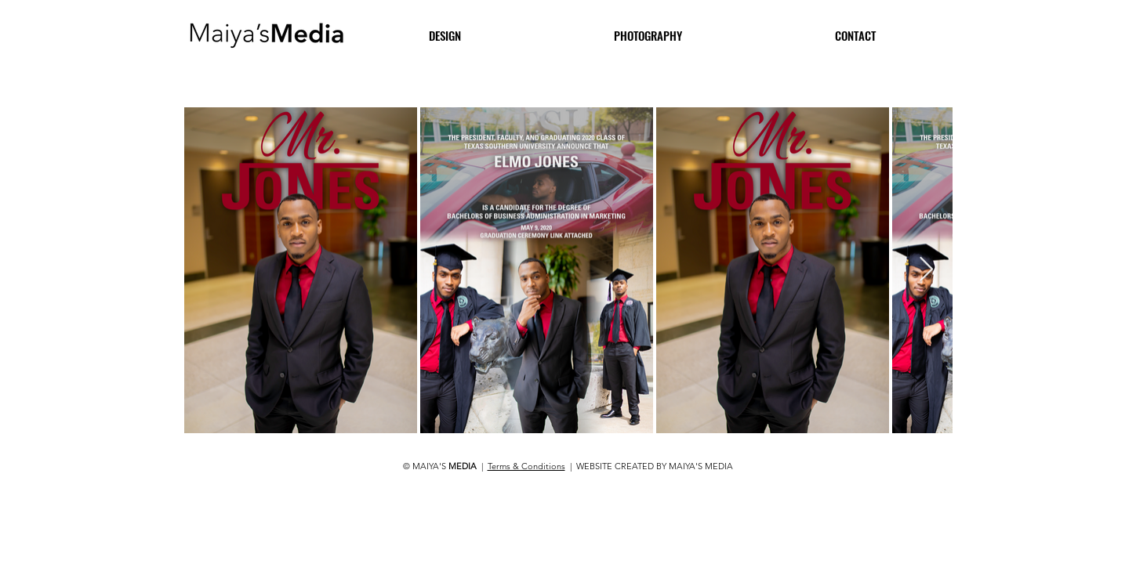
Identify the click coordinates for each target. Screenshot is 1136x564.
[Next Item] (927, 270)
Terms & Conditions (526, 466)
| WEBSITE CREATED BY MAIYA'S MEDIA (649, 466)
